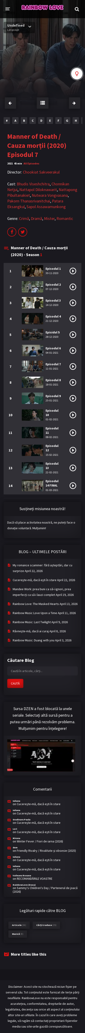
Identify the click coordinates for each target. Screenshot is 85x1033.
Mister (49, 218)
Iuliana (16, 800)
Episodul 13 (52, 465)
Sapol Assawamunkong (46, 206)
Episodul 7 (53, 364)
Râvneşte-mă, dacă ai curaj (31, 631)
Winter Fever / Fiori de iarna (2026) (40, 841)
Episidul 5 (53, 332)
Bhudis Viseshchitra (33, 183)
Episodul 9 (53, 396)
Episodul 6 (53, 348)
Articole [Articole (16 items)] (19, 925)
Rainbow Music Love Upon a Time (35, 613)
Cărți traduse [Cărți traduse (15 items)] (46, 925)
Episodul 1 (53, 269)
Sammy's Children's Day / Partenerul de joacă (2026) (45, 890)
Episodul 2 (53, 284)
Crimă (24, 218)
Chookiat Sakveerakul (41, 172)
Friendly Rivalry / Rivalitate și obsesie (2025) (46, 851)
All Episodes (31, 163)
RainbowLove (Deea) (24, 884)
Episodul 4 (53, 316)
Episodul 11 (52, 430)
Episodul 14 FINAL (52, 483)
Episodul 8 (53, 380)
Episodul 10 (52, 412)
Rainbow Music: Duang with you (33, 640)
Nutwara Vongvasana (50, 195)
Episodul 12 (52, 448)
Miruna (16, 838)
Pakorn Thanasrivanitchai (28, 201)
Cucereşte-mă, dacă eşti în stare (34, 580)
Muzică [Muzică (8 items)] (17, 933)
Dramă (36, 218)
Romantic (64, 218)
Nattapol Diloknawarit (38, 189)
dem (15, 847)
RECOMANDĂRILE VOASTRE (34, 879)
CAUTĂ (15, 683)
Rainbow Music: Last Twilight (32, 622)
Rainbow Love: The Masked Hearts (36, 604)
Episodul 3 (53, 300)
